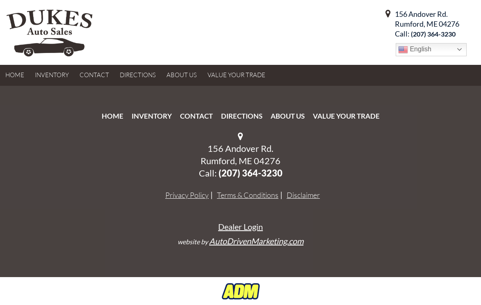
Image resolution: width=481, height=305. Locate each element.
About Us (288, 116)
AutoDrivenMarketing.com (256, 241)
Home (112, 116)
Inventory (152, 116)
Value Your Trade (346, 116)
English (414, 50)
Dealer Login (240, 227)
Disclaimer (303, 195)
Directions (241, 116)
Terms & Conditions (247, 195)
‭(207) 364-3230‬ (433, 34)
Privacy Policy (187, 195)
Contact (196, 116)
